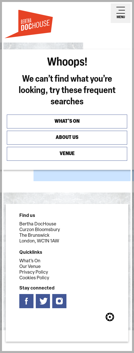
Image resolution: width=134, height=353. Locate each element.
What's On (67, 121)
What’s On (29, 261)
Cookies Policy (34, 278)
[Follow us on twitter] (43, 301)
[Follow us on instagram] (59, 301)
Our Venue (30, 267)
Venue (67, 154)
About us (67, 137)
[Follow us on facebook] (26, 301)
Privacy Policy (33, 272)
